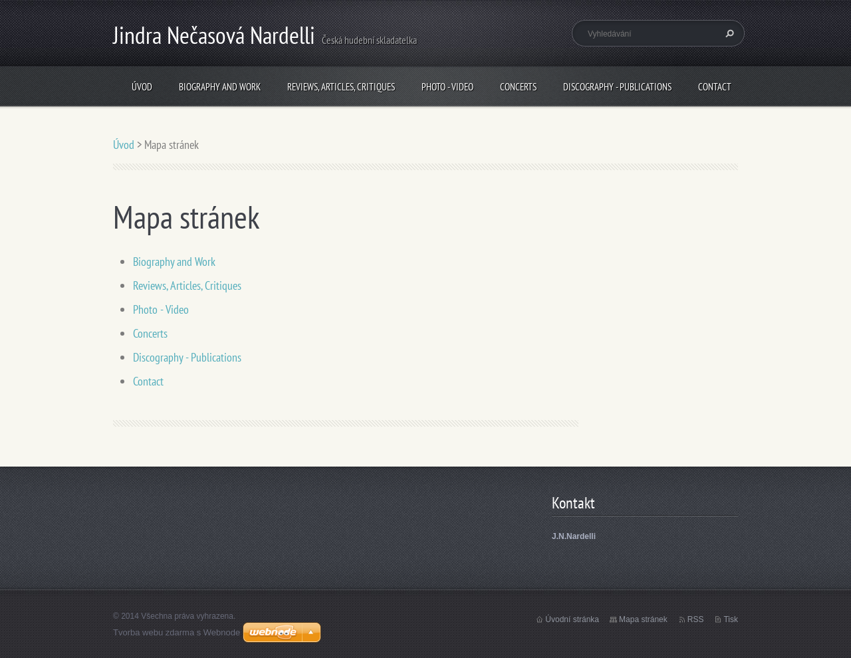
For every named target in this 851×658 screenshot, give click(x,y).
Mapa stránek (643, 619)
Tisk (730, 619)
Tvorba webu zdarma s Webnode (176, 632)
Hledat (728, 33)
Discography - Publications (617, 86)
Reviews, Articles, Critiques (341, 86)
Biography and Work (220, 86)
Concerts (518, 86)
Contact (714, 86)
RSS (695, 619)
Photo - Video (447, 86)
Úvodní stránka (572, 619)
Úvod (142, 86)
